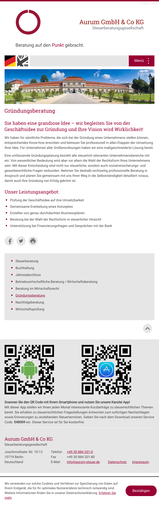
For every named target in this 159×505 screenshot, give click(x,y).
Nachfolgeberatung (30, 302)
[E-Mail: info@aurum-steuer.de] (83, 462)
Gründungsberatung (30, 295)
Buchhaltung (25, 268)
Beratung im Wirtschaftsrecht (37, 289)
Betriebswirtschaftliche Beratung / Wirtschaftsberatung (56, 282)
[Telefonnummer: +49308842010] (80, 452)
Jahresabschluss (28, 275)
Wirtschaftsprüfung (30, 309)
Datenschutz (117, 462)
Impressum (140, 462)
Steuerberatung (27, 261)
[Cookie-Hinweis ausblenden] (141, 491)
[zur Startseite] (48, 20)
